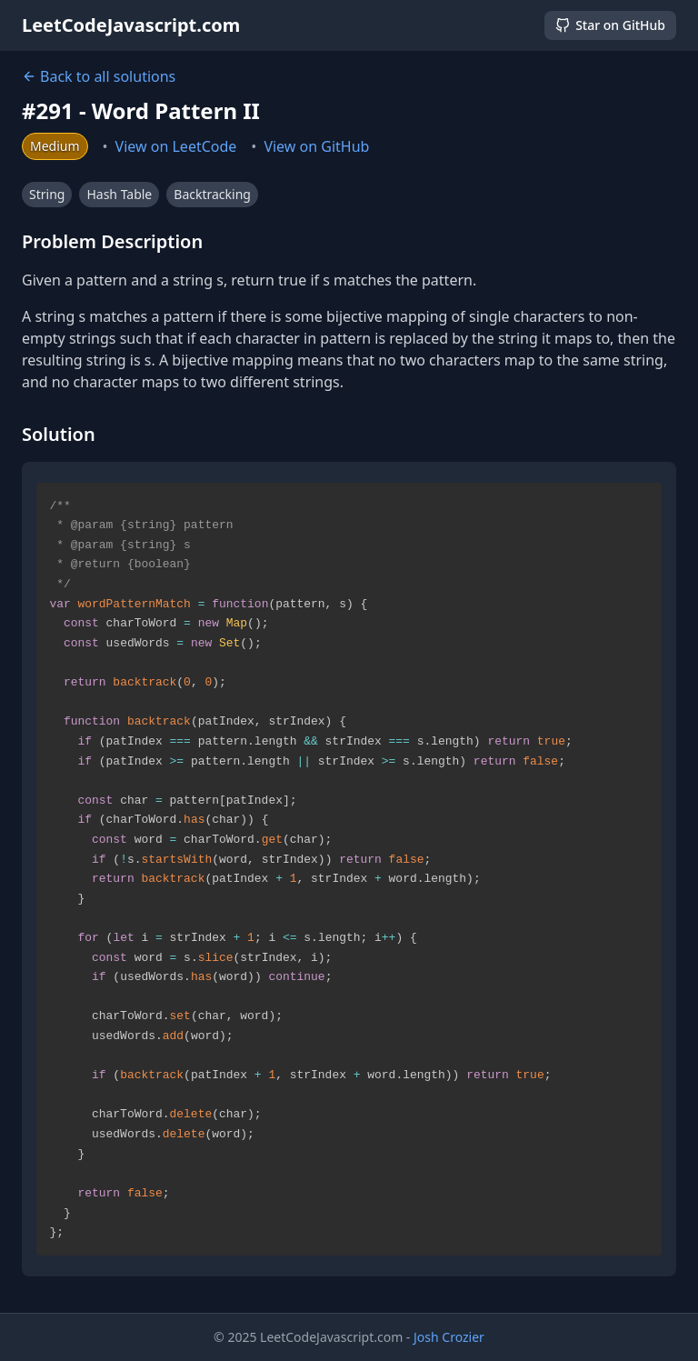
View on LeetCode (176, 146)
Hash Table (119, 194)
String (47, 194)
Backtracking (212, 194)
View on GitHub (316, 146)
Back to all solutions (98, 76)
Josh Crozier (449, 1337)
